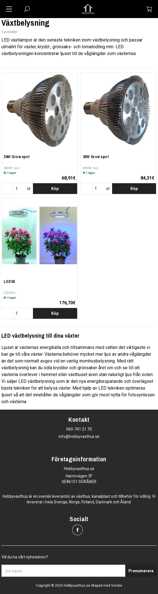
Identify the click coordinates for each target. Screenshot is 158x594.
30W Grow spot (96, 156)
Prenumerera (140, 571)
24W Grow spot (17, 156)
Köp (55, 188)
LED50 (9, 281)
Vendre (116, 586)
